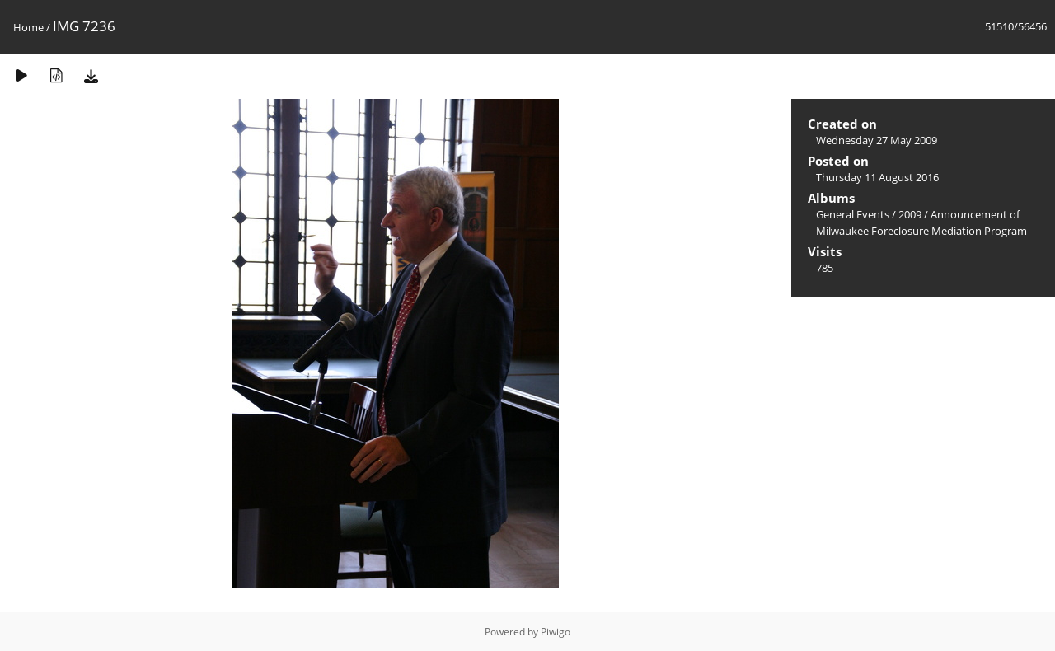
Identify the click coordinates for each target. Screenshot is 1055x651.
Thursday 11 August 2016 (877, 177)
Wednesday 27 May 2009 (876, 140)
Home (28, 27)
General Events (852, 214)
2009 (909, 214)
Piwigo (555, 632)
